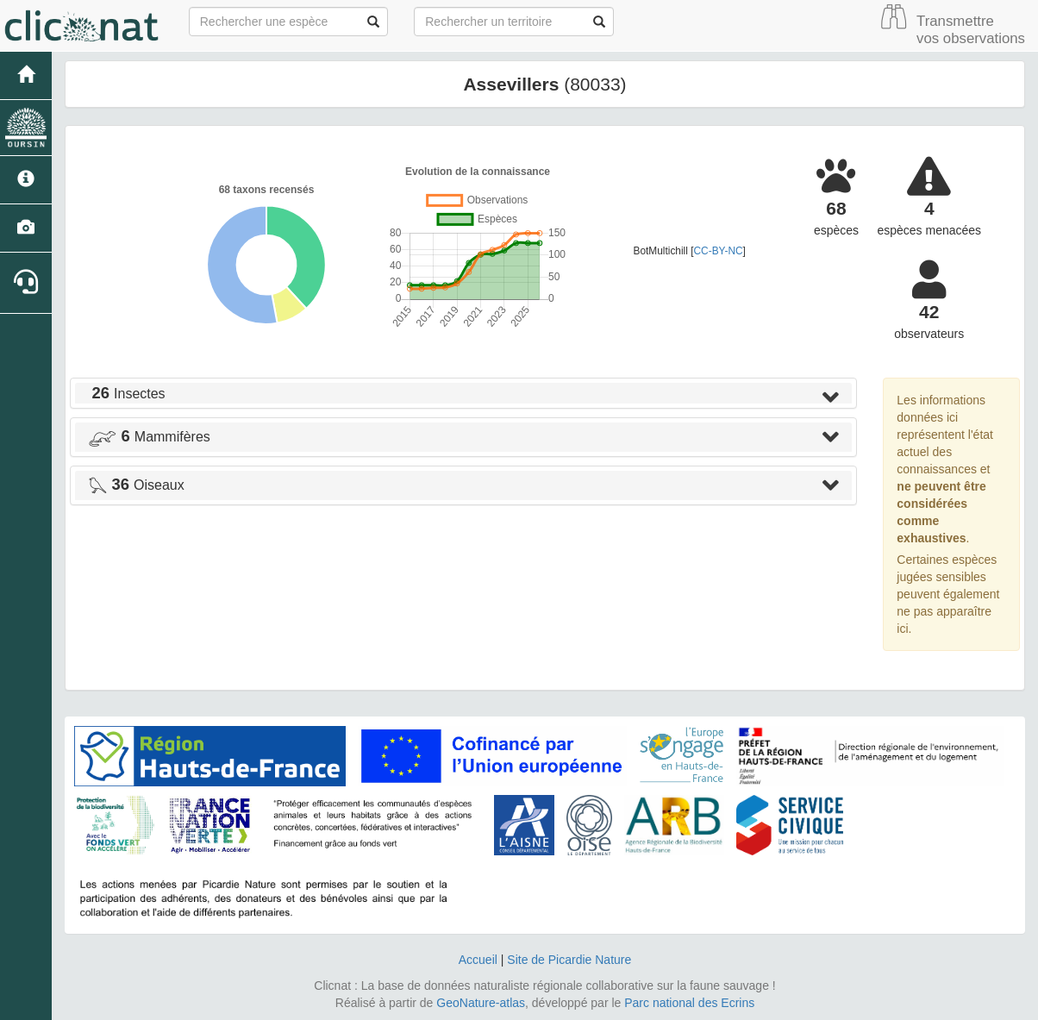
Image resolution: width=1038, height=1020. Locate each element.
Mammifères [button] (149, 436)
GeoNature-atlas (480, 1003)
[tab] (463, 393)
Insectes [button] (127, 393)
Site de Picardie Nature (569, 960)
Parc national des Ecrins (689, 1003)
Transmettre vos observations (970, 30)
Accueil (478, 960)
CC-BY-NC (718, 251)
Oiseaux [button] (136, 485)
